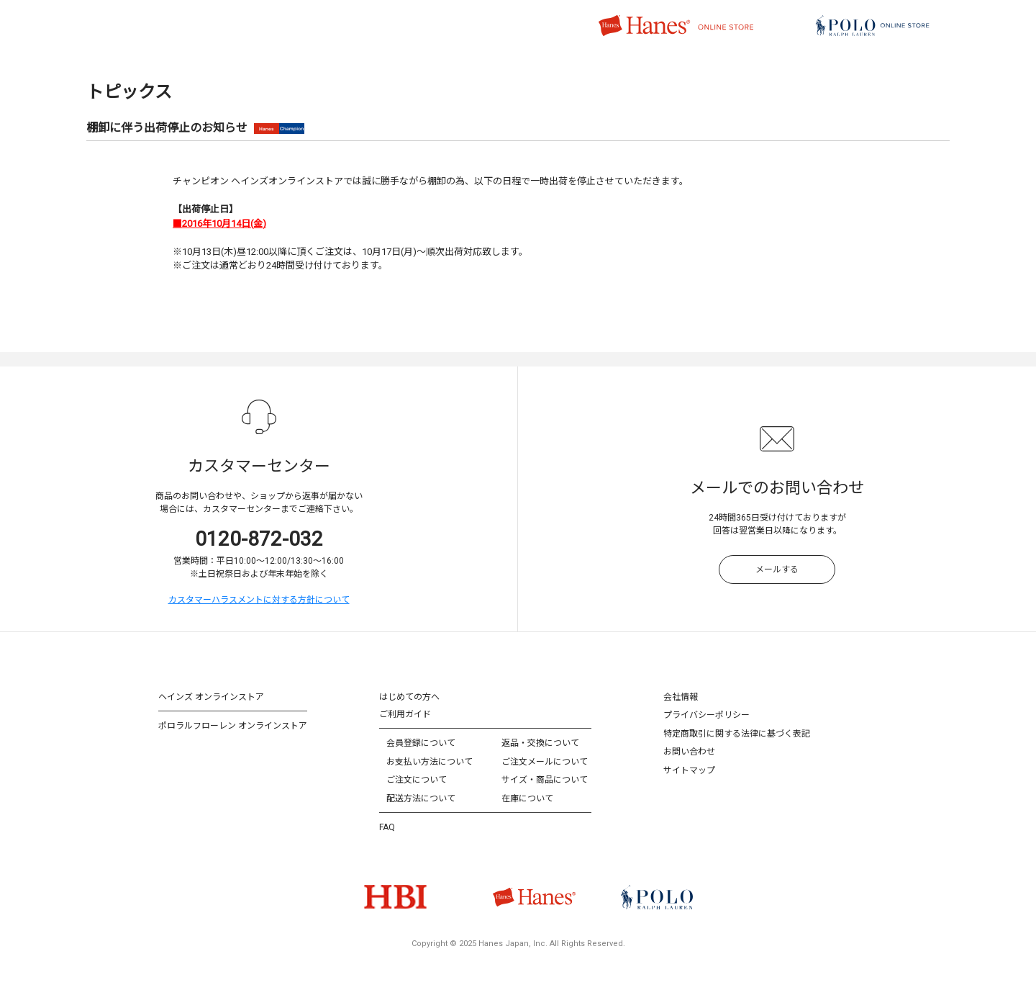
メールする (777, 569)
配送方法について (420, 798)
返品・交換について (540, 743)
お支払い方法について (429, 762)
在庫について (527, 798)
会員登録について (420, 743)
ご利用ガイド (405, 714)
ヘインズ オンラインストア (211, 697)
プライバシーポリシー (706, 715)
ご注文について (416, 780)
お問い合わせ (689, 752)
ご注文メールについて (544, 762)
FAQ (387, 827)
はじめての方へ (409, 697)
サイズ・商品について (544, 780)
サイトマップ (689, 770)
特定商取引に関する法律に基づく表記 (736, 734)
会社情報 (680, 697)
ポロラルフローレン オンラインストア (232, 726)
